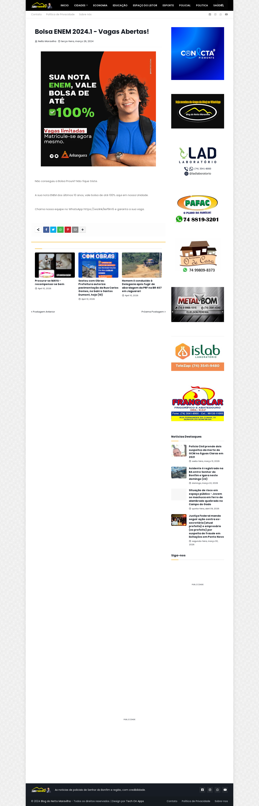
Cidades (79, 5)
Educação (120, 5)
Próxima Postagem (153, 311)
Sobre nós (85, 14)
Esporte (168, 5)
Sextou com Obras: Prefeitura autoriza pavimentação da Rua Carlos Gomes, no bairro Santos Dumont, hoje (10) (98, 288)
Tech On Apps (135, 801)
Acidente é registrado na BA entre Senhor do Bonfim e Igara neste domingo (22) (206, 474)
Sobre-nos (221, 801)
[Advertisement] (197, 643)
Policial (185, 5)
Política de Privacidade (60, 14)
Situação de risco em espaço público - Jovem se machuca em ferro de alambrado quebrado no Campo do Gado (206, 497)
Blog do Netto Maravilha (56, 801)
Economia (100, 5)
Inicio (65, 5)
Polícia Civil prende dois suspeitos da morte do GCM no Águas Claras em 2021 (206, 452)
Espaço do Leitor (145, 5)
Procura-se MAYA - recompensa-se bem (49, 282)
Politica (202, 5)
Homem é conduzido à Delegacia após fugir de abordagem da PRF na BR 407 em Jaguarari (142, 286)
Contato (36, 14)
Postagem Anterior (44, 311)
